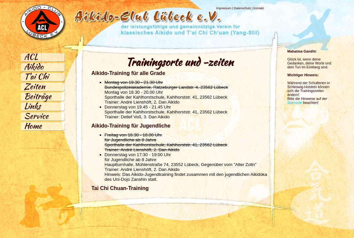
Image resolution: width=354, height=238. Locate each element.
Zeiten (34, 86)
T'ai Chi (36, 76)
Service (36, 116)
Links (32, 106)
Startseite (294, 103)
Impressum (223, 8)
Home (33, 125)
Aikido (33, 66)
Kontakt (258, 8)
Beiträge (37, 96)
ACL (31, 56)
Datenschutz (242, 8)
